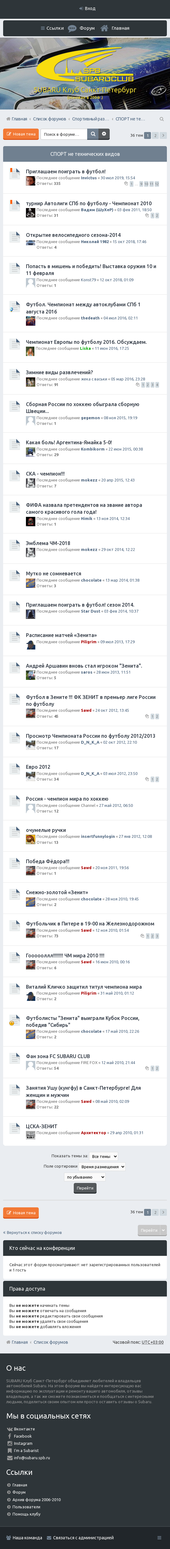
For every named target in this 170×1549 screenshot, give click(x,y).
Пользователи (26, 1507)
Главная (120, 28)
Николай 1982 (95, 241)
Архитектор (93, 1132)
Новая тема (24, 134)
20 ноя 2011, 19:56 (112, 867)
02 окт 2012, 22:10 (120, 742)
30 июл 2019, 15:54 (118, 178)
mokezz (89, 480)
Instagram (23, 1443)
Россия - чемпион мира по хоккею (67, 799)
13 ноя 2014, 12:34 (113, 518)
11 (151, 184)
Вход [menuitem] (90, 8)
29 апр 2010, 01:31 (126, 1132)
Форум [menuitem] (87, 28)
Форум (19, 1492)
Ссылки (55, 28)
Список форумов (51, 1342)
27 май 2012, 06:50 (116, 805)
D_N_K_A (90, 742)
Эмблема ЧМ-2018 (48, 543)
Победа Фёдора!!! (47, 861)
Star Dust (90, 611)
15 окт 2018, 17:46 (129, 241)
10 (146, 184)
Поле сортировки (85, 1166)
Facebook (23, 1436)
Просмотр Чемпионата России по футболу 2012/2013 (90, 736)
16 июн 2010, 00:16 (112, 962)
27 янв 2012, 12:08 (135, 836)
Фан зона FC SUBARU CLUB (58, 1056)
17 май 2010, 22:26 (122, 1031)
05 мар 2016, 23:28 (128, 379)
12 (157, 184)
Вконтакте (24, 1429)
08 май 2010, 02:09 (112, 1101)
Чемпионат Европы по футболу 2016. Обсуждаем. (86, 342)
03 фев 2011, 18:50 (134, 209)
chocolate (91, 580)
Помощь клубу (26, 1514)
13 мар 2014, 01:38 (122, 580)
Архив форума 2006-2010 (36, 1499)
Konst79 (88, 280)
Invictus (89, 178)
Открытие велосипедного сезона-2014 (73, 235)
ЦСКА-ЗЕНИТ (42, 1126)
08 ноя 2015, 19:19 (120, 417)
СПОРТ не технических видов (85, 154)
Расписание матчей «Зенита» (61, 635)
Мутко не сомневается (53, 573)
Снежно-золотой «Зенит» (57, 892)
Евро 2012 (38, 767)
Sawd (86, 710)
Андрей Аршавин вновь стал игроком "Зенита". (84, 666)
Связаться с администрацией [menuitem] (83, 1537)
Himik (86, 518)
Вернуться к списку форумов (34, 1232)
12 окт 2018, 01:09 (116, 280)
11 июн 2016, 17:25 (112, 348)
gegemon (90, 417)
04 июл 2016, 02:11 (120, 318)
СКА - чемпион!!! (45, 473)
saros (86, 672)
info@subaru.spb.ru (32, 1457)
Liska (85, 348)
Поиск (92, 134)
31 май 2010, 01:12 (117, 993)
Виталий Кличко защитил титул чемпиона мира (84, 987)
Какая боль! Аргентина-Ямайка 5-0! (69, 442)
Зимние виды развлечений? (59, 372)
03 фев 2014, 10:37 (121, 611)
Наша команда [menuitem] (27, 1537)
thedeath (90, 318)
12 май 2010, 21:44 (118, 1062)
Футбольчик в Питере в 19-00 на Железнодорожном (90, 923)
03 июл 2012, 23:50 (120, 773)
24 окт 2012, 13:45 (112, 710)
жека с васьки (94, 379)
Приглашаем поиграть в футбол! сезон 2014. (80, 605)
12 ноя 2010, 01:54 (112, 930)
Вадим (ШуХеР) (97, 209)
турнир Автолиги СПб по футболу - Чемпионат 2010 (89, 203)
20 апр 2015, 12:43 (118, 480)
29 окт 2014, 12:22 (118, 549)
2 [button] (155, 135)
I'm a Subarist (26, 1450)
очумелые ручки (46, 830)
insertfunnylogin (98, 836)
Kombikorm (93, 449)
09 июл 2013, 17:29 (117, 641)
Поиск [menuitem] (161, 119)
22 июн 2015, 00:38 (125, 449)
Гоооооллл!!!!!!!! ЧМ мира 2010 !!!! (65, 955)
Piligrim (89, 641)
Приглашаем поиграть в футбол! (66, 171)
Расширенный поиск (104, 134)
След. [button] (163, 135)
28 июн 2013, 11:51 (113, 672)
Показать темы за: (85, 1156)
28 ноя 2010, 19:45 (122, 899)
